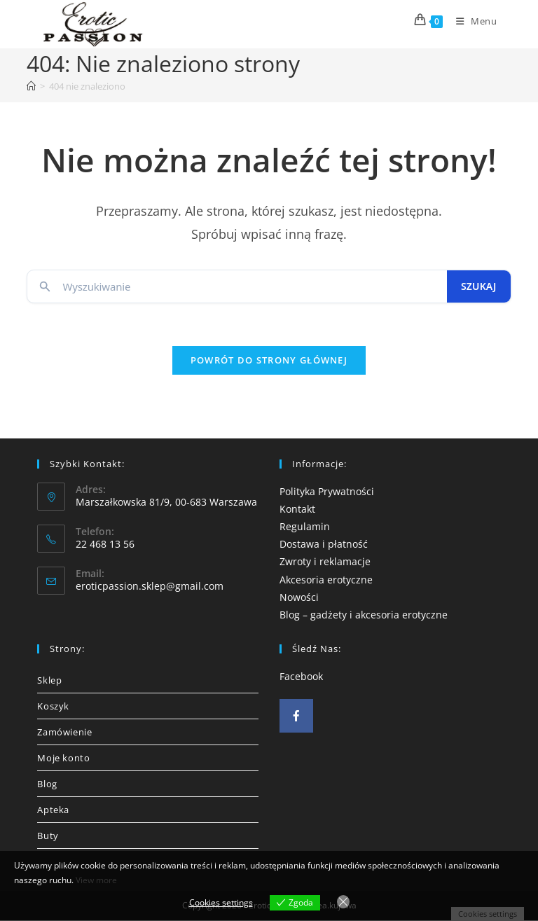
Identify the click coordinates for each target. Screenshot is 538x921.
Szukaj (479, 286)
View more (96, 880)
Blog (47, 784)
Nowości (299, 597)
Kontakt (297, 508)
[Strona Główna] (31, 86)
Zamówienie (64, 732)
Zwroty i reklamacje (325, 562)
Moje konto (63, 758)
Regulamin (305, 526)
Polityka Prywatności (327, 491)
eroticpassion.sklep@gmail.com (149, 586)
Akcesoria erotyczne (326, 579)
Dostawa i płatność (324, 544)
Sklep (49, 680)
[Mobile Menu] (471, 21)
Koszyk (53, 706)
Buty (47, 836)
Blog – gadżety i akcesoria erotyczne (364, 614)
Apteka (53, 810)
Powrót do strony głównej (269, 360)
